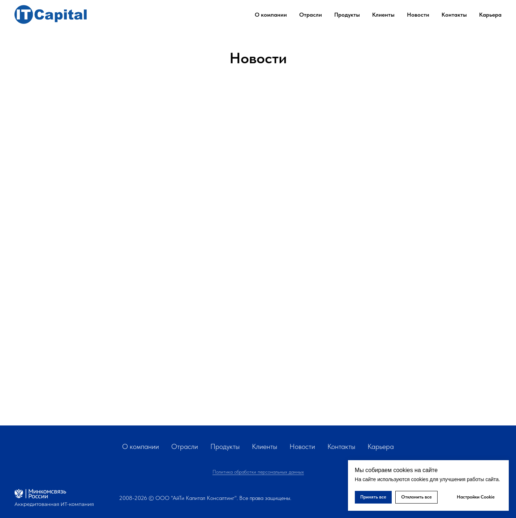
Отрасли (184, 446)
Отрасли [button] (310, 14)
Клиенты (383, 14)
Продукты (347, 14)
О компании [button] (271, 14)
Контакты (454, 14)
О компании (140, 446)
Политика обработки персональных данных (258, 472)
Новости (418, 14)
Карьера (490, 14)
